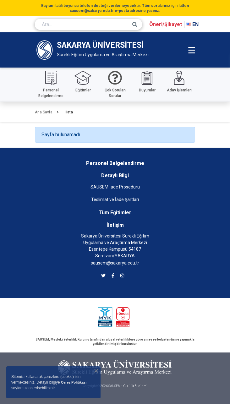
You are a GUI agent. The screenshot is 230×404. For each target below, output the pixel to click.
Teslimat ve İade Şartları (115, 199)
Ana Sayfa (43, 112)
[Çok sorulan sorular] (115, 85)
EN (192, 24)
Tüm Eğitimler (115, 213)
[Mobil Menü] (191, 50)
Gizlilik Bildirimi (135, 386)
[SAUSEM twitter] (103, 275)
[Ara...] (88, 24)
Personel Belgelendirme (115, 163)
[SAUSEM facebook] (113, 275)
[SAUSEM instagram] (122, 275)
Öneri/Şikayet (165, 24)
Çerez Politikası (73, 382)
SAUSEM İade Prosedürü (115, 186)
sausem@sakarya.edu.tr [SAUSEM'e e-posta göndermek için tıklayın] (115, 262)
